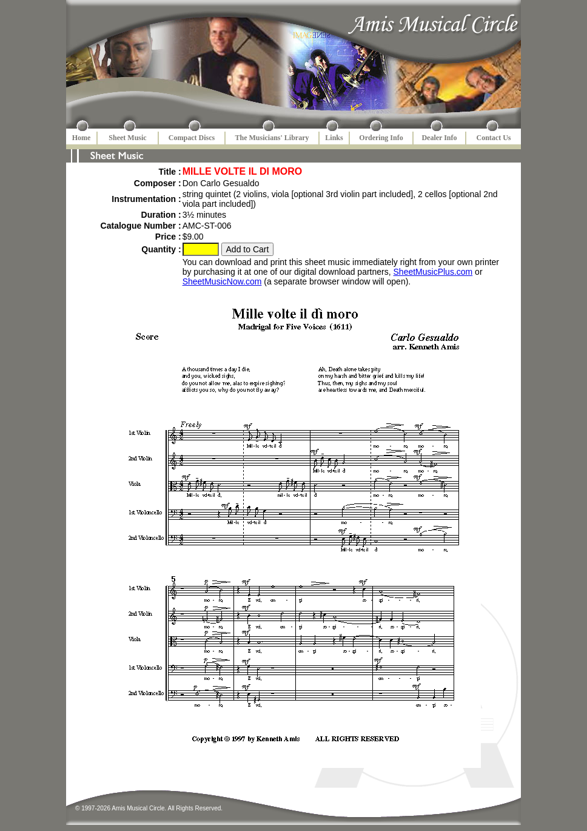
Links (334, 137)
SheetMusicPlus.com (433, 272)
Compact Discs (192, 137)
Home (81, 137)
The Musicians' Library (272, 137)
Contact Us (494, 137)
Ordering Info (381, 137)
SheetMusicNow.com (222, 281)
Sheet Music (127, 137)
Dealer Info (439, 137)
